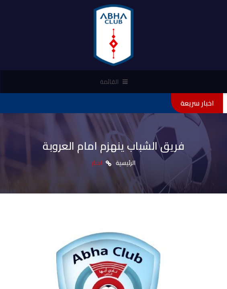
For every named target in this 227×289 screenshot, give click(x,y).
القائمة (114, 82)
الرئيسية (126, 163)
